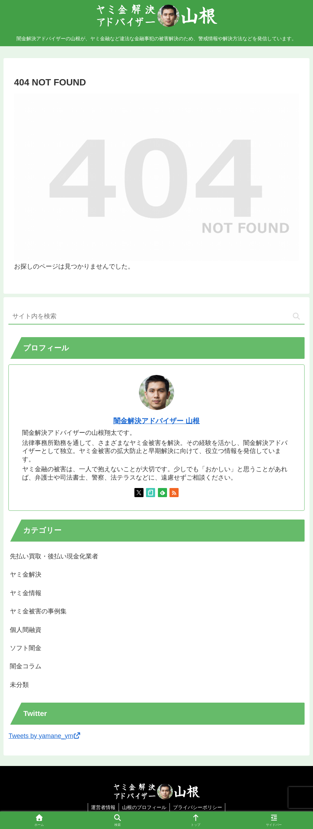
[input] (156, 317)
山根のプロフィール (144, 807)
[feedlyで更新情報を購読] (162, 492)
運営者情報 (102, 807)
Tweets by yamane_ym (44, 735)
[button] (296, 316)
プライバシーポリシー (198, 807)
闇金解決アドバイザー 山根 (156, 421)
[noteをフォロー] (150, 492)
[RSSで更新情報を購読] (174, 492)
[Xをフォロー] (139, 492)
